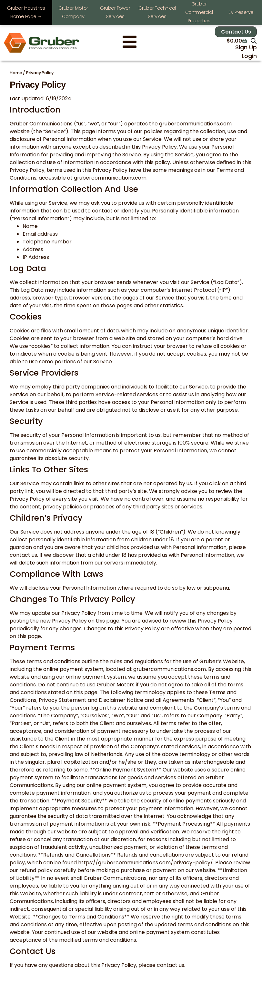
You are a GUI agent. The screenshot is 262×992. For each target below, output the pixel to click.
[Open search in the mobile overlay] (253, 41)
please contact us (161, 965)
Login (249, 56)
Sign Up (246, 47)
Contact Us (236, 31)
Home (16, 72)
